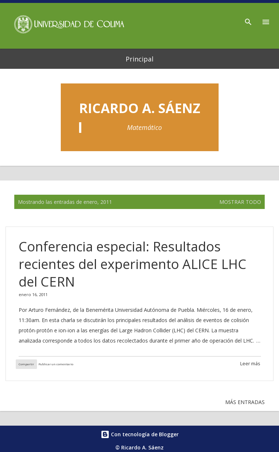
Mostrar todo (240, 201)
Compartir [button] (26, 364)
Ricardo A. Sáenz (139, 108)
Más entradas (245, 402)
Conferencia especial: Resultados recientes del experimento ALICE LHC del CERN (132, 264)
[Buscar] (248, 19)
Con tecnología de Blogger (140, 434)
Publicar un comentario (55, 364)
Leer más (250, 364)
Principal (139, 59)
